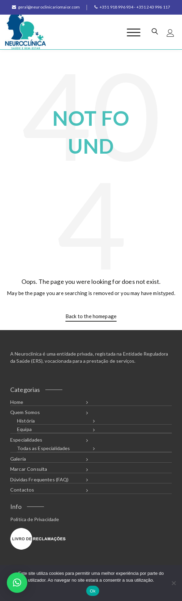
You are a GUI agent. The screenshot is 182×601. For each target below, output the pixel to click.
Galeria (18, 459)
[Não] (173, 583)
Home (17, 402)
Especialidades (26, 440)
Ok (92, 591)
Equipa (24, 429)
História (26, 421)
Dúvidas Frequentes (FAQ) (39, 479)
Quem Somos (25, 412)
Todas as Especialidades (43, 448)
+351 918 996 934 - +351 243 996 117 (132, 7)
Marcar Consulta (28, 469)
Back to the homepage (91, 316)
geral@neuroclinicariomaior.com (46, 7)
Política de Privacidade (34, 519)
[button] (17, 582)
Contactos (22, 490)
